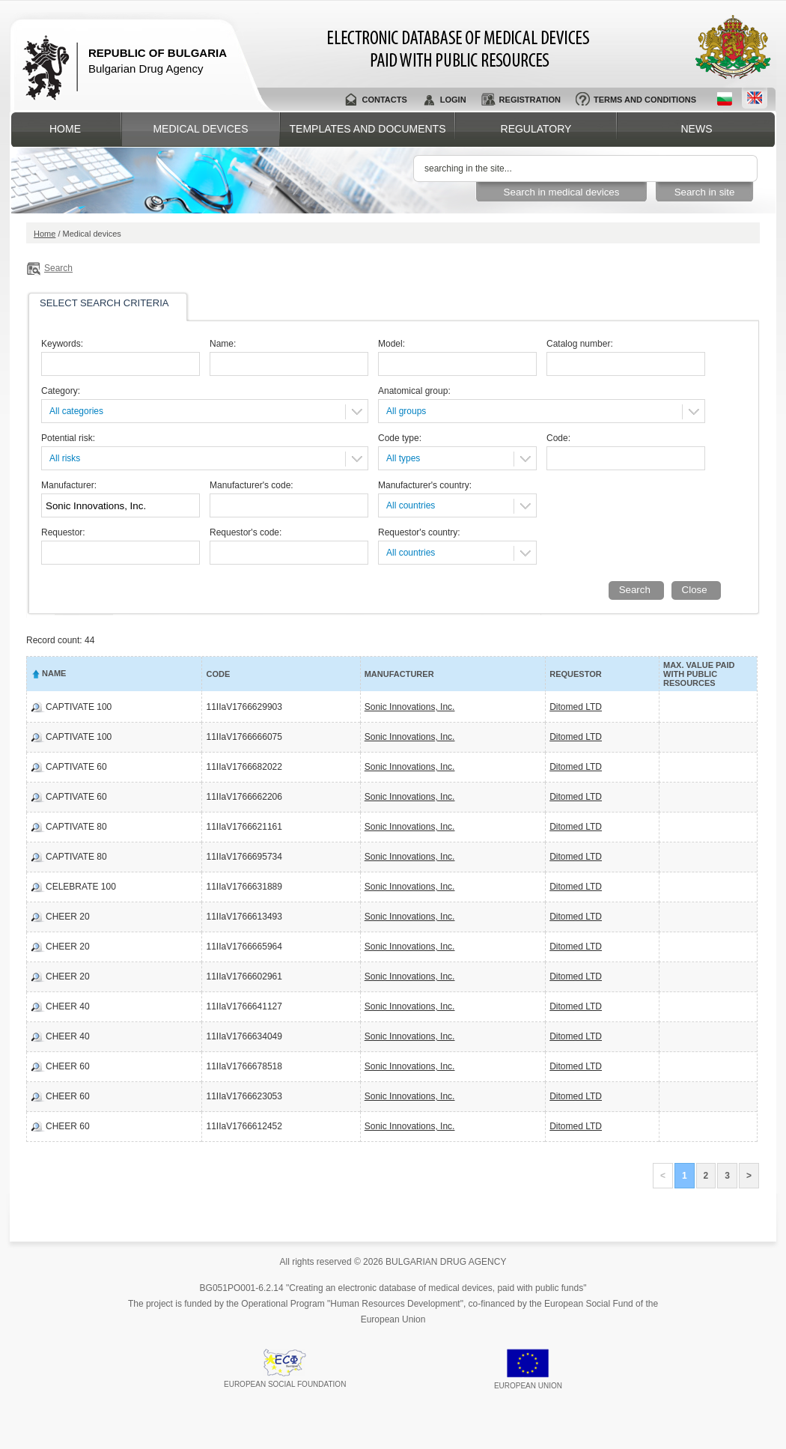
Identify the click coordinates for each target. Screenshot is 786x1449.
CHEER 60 (68, 1066)
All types (403, 458)
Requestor (575, 673)
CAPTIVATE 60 (76, 767)
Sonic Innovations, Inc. (410, 707)
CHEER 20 (68, 916)
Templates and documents (368, 129)
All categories (76, 411)
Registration (530, 99)
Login (453, 99)
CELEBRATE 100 (81, 886)
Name (54, 673)
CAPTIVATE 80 (76, 826)
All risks (64, 458)
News (697, 129)
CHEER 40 (68, 1006)
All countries (410, 505)
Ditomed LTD (575, 707)
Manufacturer (399, 673)
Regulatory (536, 129)
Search (58, 268)
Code (218, 673)
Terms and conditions (645, 99)
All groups (406, 411)
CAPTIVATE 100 (79, 707)
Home (65, 129)
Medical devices (200, 129)
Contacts (384, 99)
